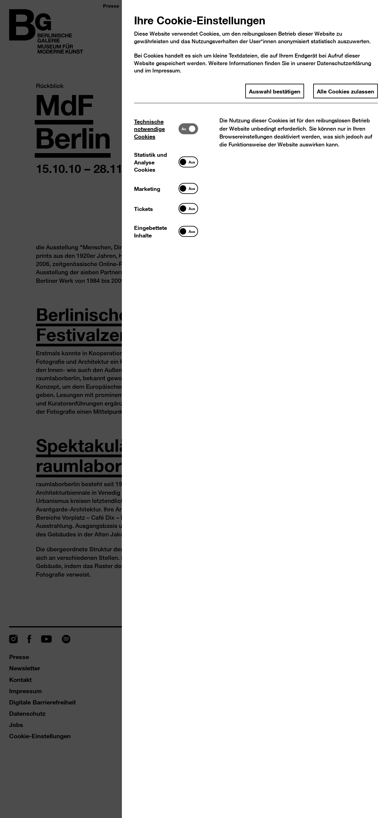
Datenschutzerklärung (344, 63)
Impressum (166, 70)
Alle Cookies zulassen (345, 91)
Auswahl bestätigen (274, 91)
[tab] (156, 129)
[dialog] (195, 409)
